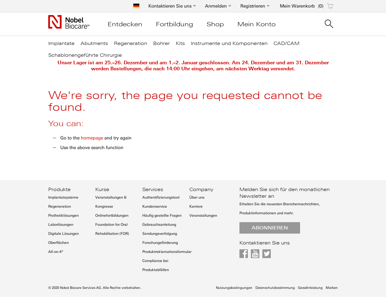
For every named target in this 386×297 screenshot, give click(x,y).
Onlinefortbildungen (111, 215)
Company (201, 189)
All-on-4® (55, 252)
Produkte (59, 189)
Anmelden (216, 6)
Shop (215, 24)
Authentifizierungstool (160, 197)
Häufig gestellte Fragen (162, 215)
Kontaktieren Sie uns (169, 6)
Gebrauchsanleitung (159, 224)
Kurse (102, 189)
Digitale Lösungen (63, 234)
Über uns (196, 197)
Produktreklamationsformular (166, 252)
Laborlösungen (60, 224)
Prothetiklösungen (63, 215)
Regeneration (59, 206)
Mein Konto (256, 24)
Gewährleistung (310, 288)
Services (152, 189)
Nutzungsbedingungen (234, 288)
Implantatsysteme (63, 197)
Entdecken (125, 24)
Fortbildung (174, 24)
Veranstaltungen (203, 215)
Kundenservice (154, 206)
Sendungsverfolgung (159, 234)
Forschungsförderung (160, 243)
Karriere (196, 206)
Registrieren (252, 6)
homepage (92, 138)
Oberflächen (58, 243)
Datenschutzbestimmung (275, 288)
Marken (332, 288)
